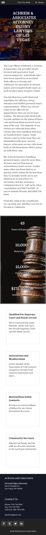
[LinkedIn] (21, 523)
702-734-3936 (23, 2)
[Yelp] (9, 523)
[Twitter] (15, 523)
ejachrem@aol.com (13, 515)
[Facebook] (3, 523)
